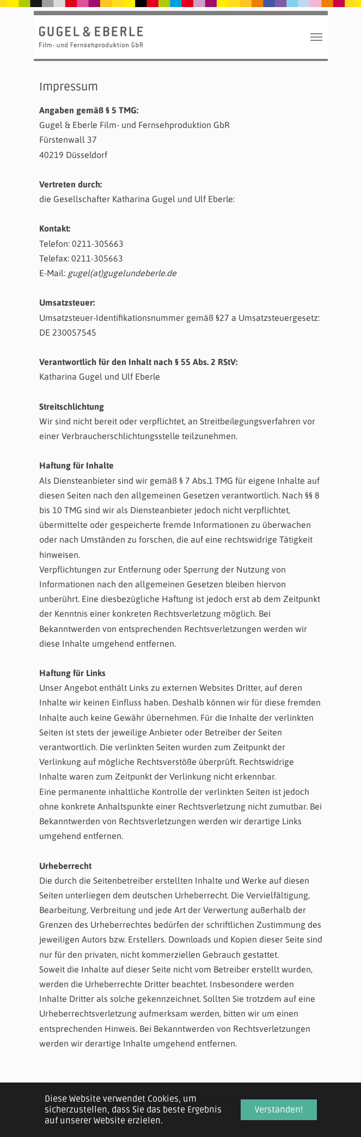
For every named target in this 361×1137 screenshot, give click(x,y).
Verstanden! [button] (279, 1109)
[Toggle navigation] (316, 37)
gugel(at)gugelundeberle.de (122, 273)
